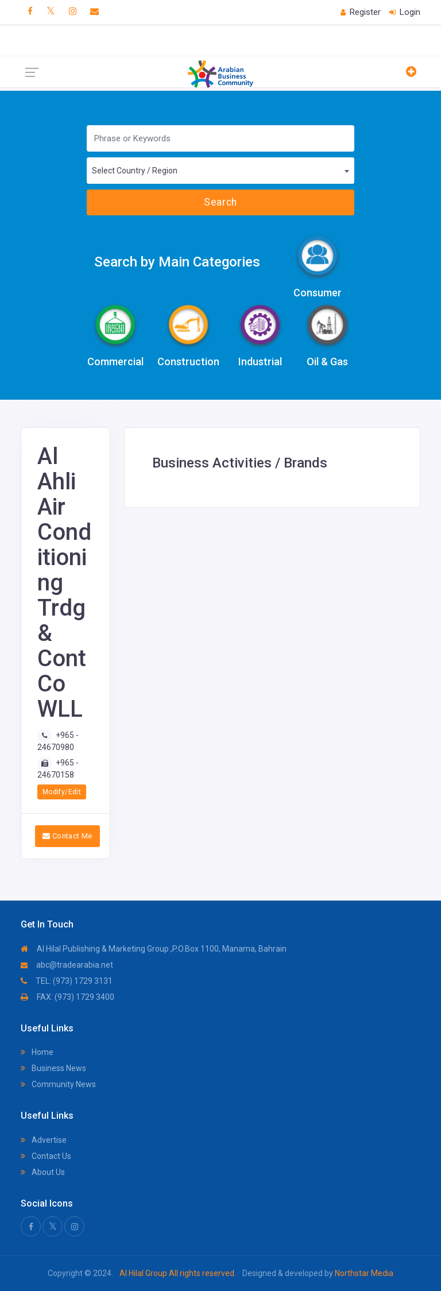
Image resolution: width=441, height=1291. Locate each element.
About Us (43, 1172)
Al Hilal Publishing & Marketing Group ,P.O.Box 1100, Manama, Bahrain (154, 948)
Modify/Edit (61, 792)
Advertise (44, 1140)
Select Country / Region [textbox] (134, 170)
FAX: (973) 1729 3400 (67, 997)
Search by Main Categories (177, 261)
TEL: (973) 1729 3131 (67, 980)
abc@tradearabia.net (67, 964)
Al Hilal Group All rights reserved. (178, 1273)
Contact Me (67, 836)
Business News (53, 1068)
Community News (58, 1084)
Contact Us (46, 1156)
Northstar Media (363, 1273)
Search (220, 202)
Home (37, 1052)
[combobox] (220, 170)
